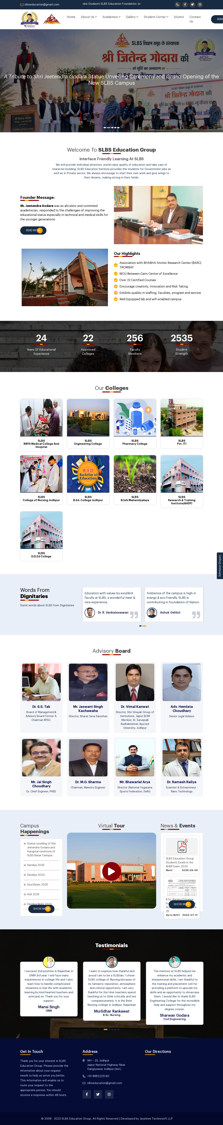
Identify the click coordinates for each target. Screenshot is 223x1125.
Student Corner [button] (156, 17)
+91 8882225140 (98, 1076)
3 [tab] (112, 127)
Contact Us (195, 19)
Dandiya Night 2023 (39, 904)
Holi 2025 (33, 894)
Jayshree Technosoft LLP (156, 1118)
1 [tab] (105, 127)
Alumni (179, 17)
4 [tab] (115, 127)
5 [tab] (118, 127)
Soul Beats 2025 (37, 884)
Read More (33, 230)
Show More (41, 909)
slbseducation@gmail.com (39, 4)
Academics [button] (111, 17)
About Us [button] (89, 17)
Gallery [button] (132, 17)
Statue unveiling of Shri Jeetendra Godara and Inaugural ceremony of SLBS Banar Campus (41, 849)
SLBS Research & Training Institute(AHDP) (181, 500)
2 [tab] (108, 127)
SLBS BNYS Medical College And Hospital (41, 443)
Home (71, 17)
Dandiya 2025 (35, 865)
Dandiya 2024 (36, 875)
